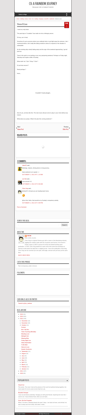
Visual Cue (21, 385)
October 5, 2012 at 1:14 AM (32, 174)
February (24, 366)
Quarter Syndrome (26, 349)
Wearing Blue (25, 338)
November (24, 323)
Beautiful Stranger (23, 392)
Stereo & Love (22, 24)
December (24, 320)
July (23, 355)
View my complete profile (24, 255)
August (24, 353)
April (23, 362)
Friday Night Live (26, 340)
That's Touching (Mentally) (28, 331)
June (23, 358)
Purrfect (23, 327)
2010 (21, 373)
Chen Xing (25, 188)
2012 (21, 318)
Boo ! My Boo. (25, 329)
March (23, 364)
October (24, 325)
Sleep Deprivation (26, 342)
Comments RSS (66, 413)
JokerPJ (24, 165)
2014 (21, 314)
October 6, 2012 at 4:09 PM (32, 203)
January (24, 369)
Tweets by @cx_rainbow (25, 303)
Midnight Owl (25, 336)
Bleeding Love (25, 334)
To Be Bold (24, 344)
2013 (21, 316)
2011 (21, 371)
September (25, 351)
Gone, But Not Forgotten (25, 400)
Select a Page (23, 14)
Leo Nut (24, 179)
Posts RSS (58, 413)
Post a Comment (21, 207)
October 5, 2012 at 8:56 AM (32, 184)
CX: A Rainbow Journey (43, 3)
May (23, 360)
